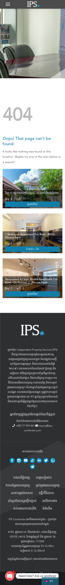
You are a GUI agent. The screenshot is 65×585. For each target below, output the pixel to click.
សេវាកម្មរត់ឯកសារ (22, 493)
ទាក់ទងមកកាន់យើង (24, 508)
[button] (8, 4)
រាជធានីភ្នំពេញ (21, 477)
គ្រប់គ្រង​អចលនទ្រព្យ (47, 485)
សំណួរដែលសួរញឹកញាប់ (22, 501)
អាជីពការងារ (49, 501)
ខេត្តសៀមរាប (44, 477)
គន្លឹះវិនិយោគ (46, 493)
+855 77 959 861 (23, 425)
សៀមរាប (14, 373)
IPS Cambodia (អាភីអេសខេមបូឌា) (27, 519)
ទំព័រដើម (47, 508)
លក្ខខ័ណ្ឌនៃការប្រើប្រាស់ (20, 558)
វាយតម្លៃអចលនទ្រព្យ (18, 485)
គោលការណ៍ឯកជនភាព (45, 558)
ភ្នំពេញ (48, 368)
